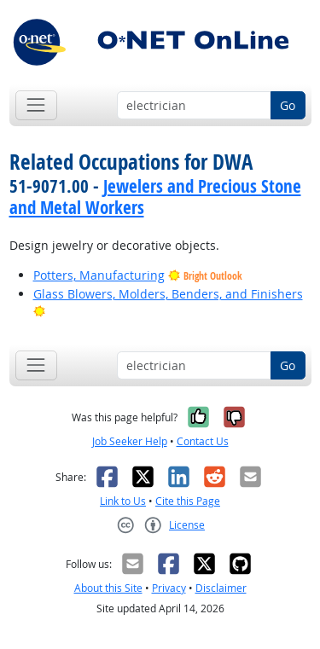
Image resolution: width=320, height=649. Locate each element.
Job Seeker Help (129, 441)
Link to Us (123, 501)
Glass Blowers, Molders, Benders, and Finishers (168, 294)
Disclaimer (221, 588)
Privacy (169, 588)
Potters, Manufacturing (99, 275)
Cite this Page (187, 501)
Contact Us (203, 441)
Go (287, 105)
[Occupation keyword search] (194, 105)
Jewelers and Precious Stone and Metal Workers (155, 196)
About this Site (108, 588)
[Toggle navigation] (36, 105)
